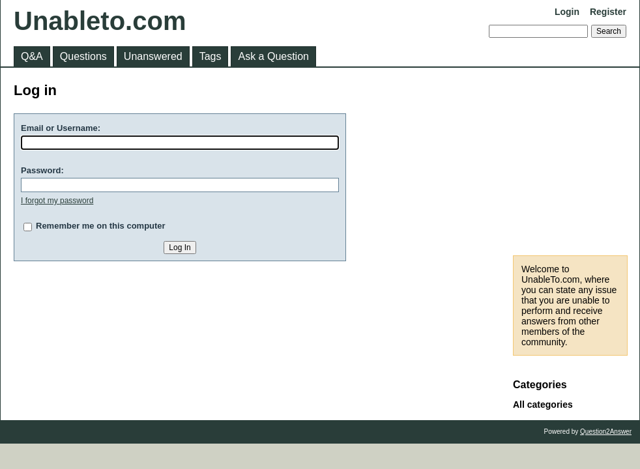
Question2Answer (606, 431)
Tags (210, 56)
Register (608, 12)
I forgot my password (57, 200)
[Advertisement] (570, 161)
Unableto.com (100, 21)
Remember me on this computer (101, 226)
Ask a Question (273, 56)
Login (567, 12)
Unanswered (153, 56)
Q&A (32, 56)
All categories (543, 404)
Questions (83, 56)
